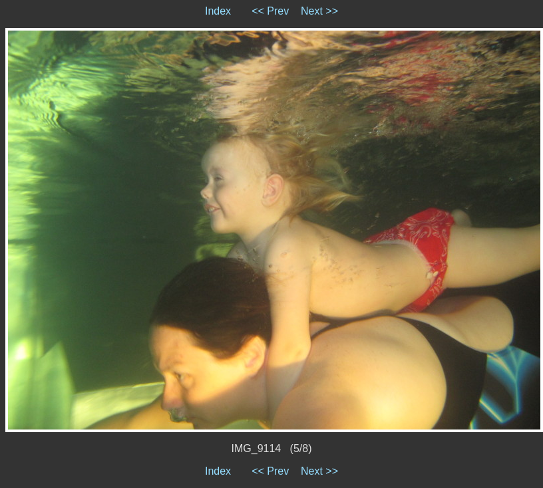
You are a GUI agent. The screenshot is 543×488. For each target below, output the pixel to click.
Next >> (319, 11)
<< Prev (270, 11)
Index (218, 11)
